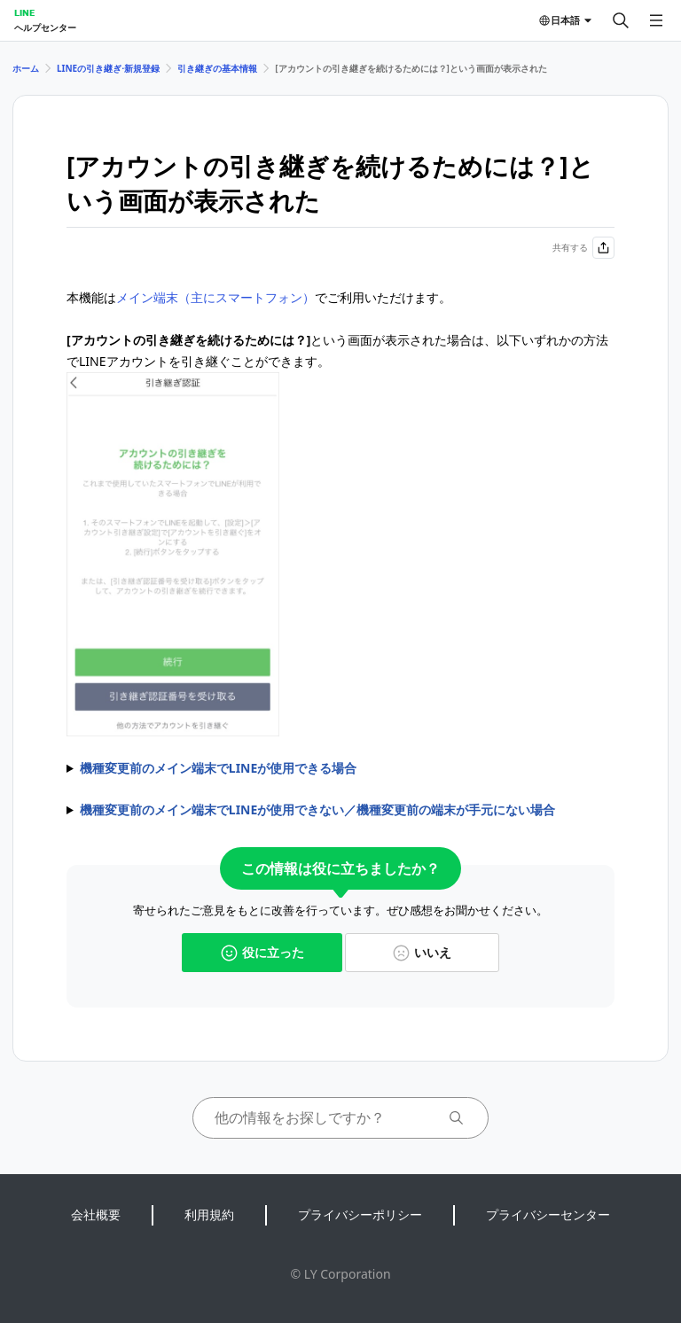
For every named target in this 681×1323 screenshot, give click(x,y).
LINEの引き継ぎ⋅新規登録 (108, 68)
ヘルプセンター (45, 27)
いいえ (422, 952)
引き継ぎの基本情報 (217, 68)
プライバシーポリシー (360, 1214)
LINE (24, 12)
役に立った (262, 952)
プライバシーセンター (548, 1214)
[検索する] (620, 20)
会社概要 (96, 1214)
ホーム (25, 68)
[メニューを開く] (656, 20)
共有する (583, 248)
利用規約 (209, 1214)
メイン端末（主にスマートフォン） (215, 297)
